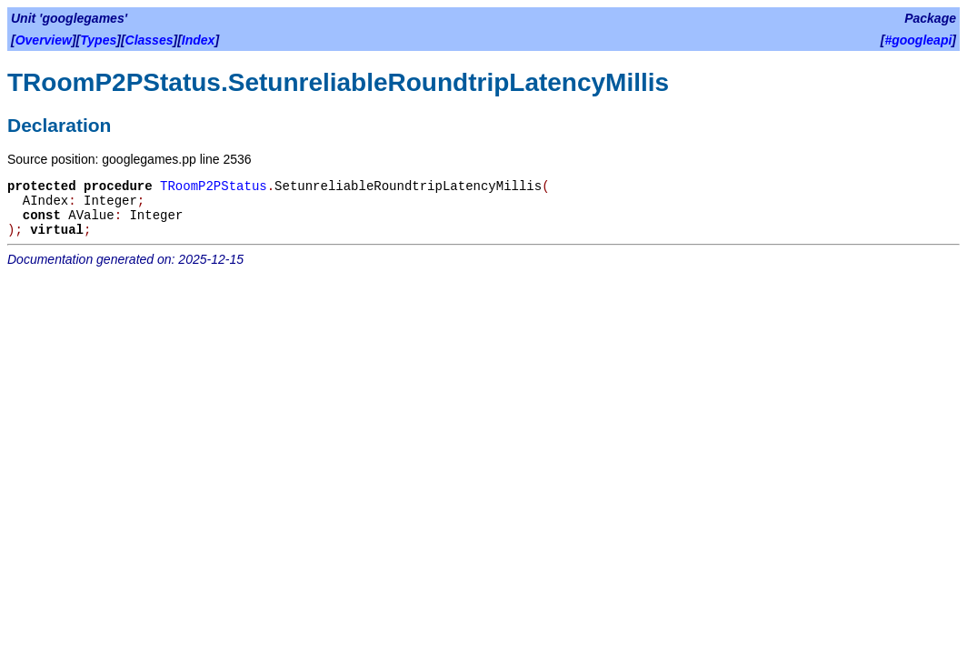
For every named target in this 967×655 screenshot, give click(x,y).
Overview (43, 40)
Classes (149, 40)
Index (198, 40)
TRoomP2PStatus (213, 186)
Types (98, 40)
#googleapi (918, 40)
